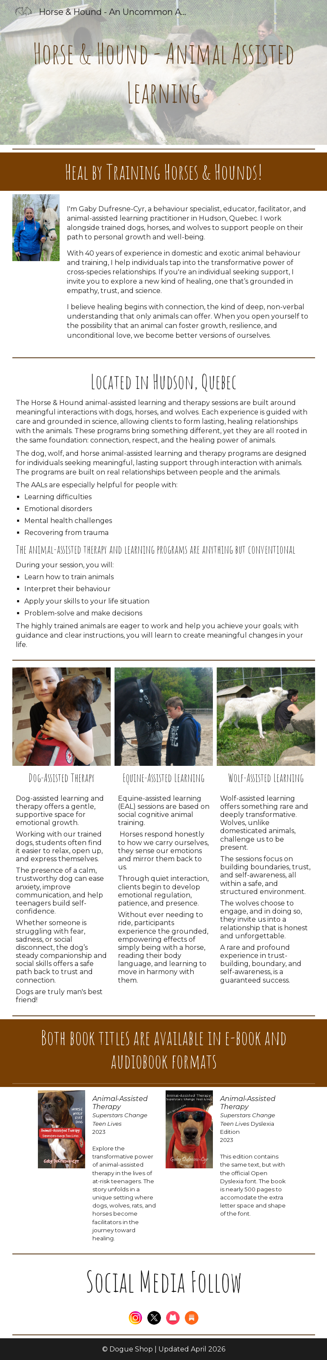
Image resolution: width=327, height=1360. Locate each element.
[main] (163, 72)
